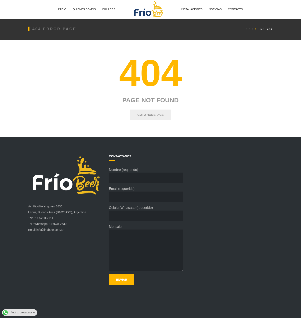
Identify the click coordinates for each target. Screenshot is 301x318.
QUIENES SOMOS (84, 9)
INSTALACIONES (192, 9)
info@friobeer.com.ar (50, 229)
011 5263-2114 (43, 218)
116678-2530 (57, 224)
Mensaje (146, 248)
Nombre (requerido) (146, 175)
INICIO (62, 9)
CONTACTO (235, 9)
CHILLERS (108, 9)
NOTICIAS (215, 9)
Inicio (249, 29)
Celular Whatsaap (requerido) (146, 213)
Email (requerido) (146, 194)
